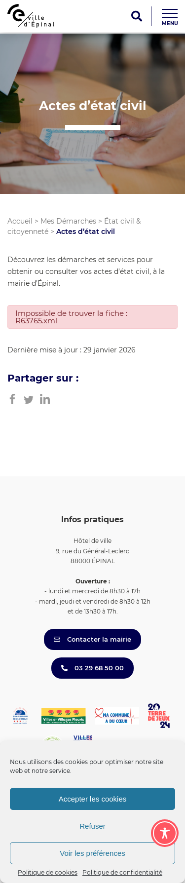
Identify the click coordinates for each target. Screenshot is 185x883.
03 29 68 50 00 (92, 668)
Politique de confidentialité (122, 872)
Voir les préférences (92, 853)
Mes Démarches (68, 221)
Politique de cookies (47, 872)
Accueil (20, 221)
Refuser (92, 826)
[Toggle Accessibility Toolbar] (165, 833)
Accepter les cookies (93, 799)
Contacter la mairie (92, 639)
